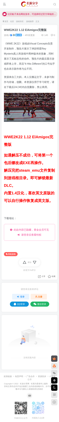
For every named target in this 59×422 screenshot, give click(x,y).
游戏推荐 (29, 21)
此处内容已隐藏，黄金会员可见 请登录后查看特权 (29, 232)
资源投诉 (42, 376)
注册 (38, 296)
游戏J (6, 35)
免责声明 (19, 376)
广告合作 (30, 376)
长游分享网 (24, 384)
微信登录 (40, 304)
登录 (21, 296)
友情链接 (8, 376)
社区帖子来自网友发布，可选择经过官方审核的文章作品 (29, 13)
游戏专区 (20, 21)
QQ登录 (19, 304)
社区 (12, 21)
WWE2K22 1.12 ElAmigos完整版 (25, 30)
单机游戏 (11, 254)
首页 (5, 21)
